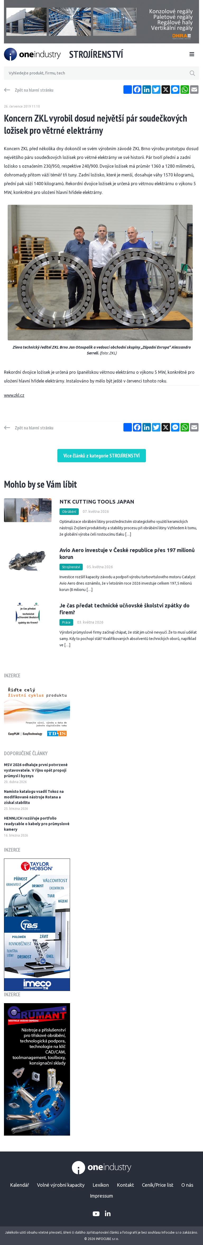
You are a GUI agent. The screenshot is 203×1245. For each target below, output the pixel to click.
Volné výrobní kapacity (61, 1185)
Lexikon (101, 1185)
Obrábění (69, 511)
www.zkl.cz (14, 395)
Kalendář (19, 1185)
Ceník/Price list (157, 1185)
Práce (66, 622)
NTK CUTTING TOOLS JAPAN (96, 502)
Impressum (101, 1195)
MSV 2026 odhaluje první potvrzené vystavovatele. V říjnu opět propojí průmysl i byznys (36, 770)
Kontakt (125, 1185)
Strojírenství (71, 567)
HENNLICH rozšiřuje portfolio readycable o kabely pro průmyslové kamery (37, 824)
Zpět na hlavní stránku (34, 90)
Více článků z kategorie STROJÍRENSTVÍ (101, 455)
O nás (187, 1185)
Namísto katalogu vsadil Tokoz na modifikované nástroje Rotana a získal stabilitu (34, 797)
